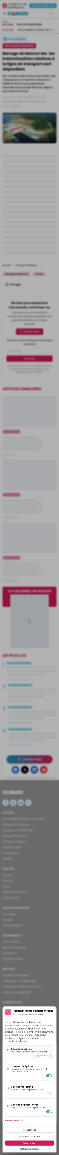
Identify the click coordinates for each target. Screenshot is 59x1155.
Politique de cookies (29, 1148)
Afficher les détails (14, 1120)
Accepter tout (29, 1143)
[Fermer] (55, 1010)
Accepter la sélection (29, 1136)
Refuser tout (29, 1130)
